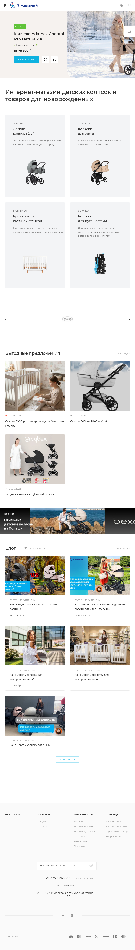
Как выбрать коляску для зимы (30, 745)
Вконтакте (63, 915)
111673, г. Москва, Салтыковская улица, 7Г (68, 894)
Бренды (42, 826)
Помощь (112, 814)
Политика (80, 846)
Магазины (80, 821)
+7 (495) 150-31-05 (58, 878)
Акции (42, 821)
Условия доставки (84, 831)
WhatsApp (72, 915)
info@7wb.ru (70, 885)
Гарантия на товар (116, 831)
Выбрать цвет (27, 59)
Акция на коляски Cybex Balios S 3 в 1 (30, 494)
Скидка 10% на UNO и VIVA (88, 421)
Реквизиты (80, 841)
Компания (13, 814)
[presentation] (5, 318)
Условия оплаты (83, 826)
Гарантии (79, 836)
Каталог (44, 814)
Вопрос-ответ (113, 836)
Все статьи (123, 549)
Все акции (124, 354)
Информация (84, 814)
